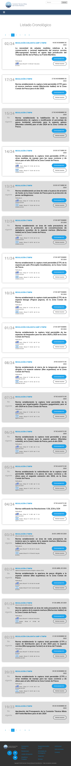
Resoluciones (25, 751)
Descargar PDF (59, 58)
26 (25, 35)
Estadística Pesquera (24, 758)
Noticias (40, 759)
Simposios (41, 756)
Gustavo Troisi (38, 764)
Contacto (57, 752)
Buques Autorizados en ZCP (43, 747)
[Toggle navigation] (4, 12)
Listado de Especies (26, 754)
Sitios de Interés (59, 749)
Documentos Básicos (24, 747)
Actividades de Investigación (42, 752)
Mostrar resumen (59, 63)
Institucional (58, 746)
